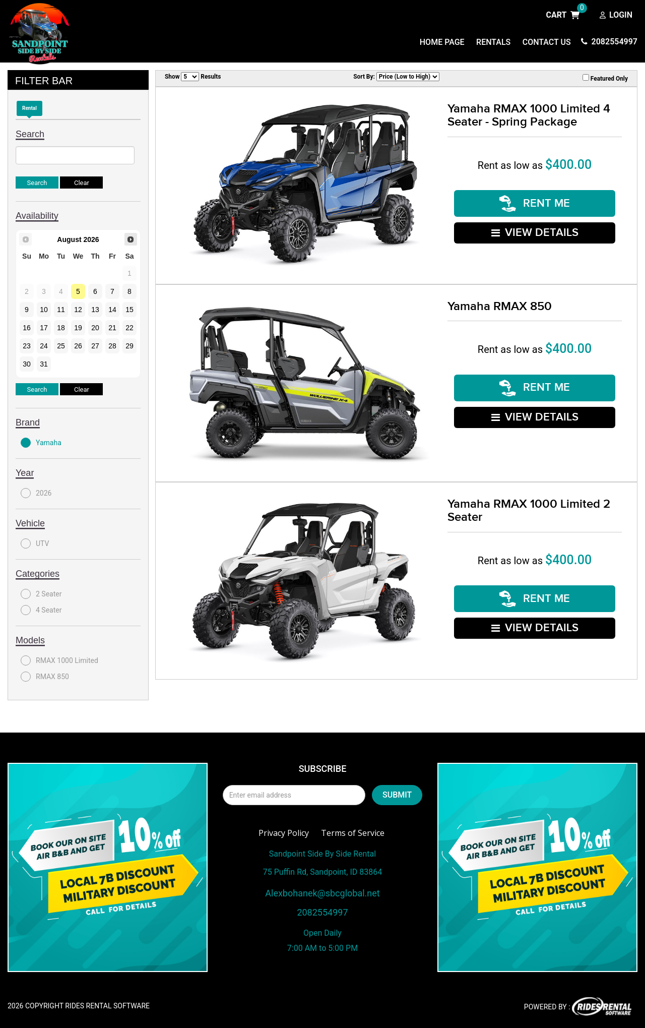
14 (112, 310)
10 (44, 310)
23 (27, 346)
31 (44, 364)
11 (61, 310)
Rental (29, 108)
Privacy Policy (284, 832)
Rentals (493, 42)
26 (78, 346)
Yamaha (41, 443)
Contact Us (547, 42)
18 (61, 328)
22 (129, 328)
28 (112, 346)
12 (78, 310)
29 (129, 346)
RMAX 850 (45, 677)
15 (129, 310)
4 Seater (41, 610)
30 (27, 364)
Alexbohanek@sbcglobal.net (322, 893)
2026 (36, 493)
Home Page (442, 42)
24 (44, 346)
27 (95, 346)
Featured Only (605, 78)
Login (616, 15)
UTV (35, 543)
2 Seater (41, 594)
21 (112, 328)
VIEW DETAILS (534, 232)
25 (61, 346)
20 (95, 328)
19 (78, 328)
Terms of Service (352, 832)
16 (27, 328)
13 (95, 310)
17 (44, 328)
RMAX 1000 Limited (59, 660)
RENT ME (534, 203)
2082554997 (609, 41)
